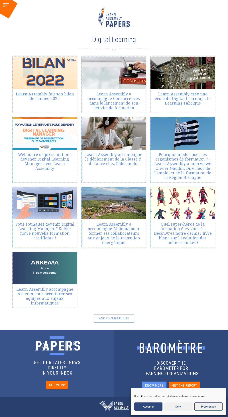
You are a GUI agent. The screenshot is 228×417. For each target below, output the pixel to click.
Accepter (148, 406)
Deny (178, 406)
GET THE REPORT (184, 385)
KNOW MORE (154, 385)
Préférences (208, 406)
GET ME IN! (57, 385)
